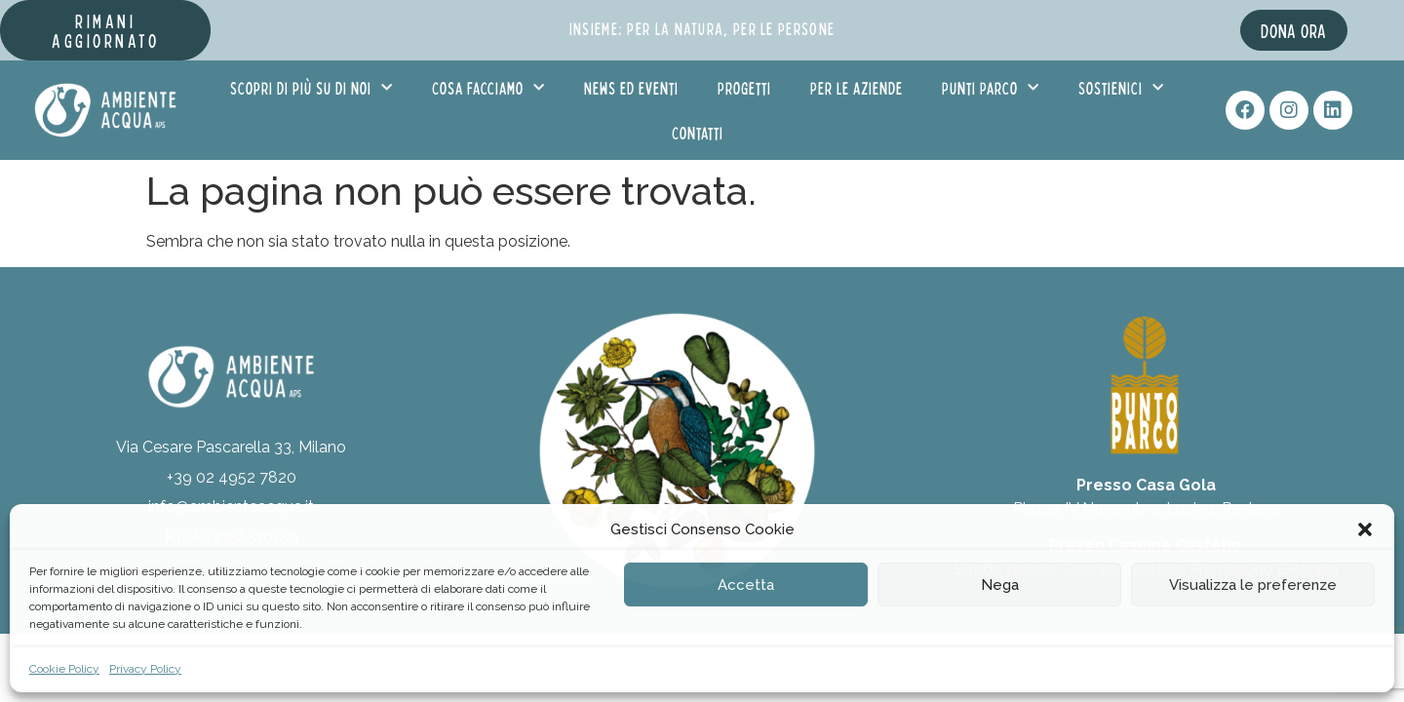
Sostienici (1121, 88)
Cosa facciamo (488, 88)
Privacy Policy (145, 669)
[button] (1365, 529)
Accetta (746, 585)
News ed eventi (631, 87)
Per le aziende (856, 87)
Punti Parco (990, 88)
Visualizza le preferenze (1253, 585)
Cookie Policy (64, 669)
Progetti (744, 87)
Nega (1000, 585)
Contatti (697, 132)
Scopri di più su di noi (311, 88)
